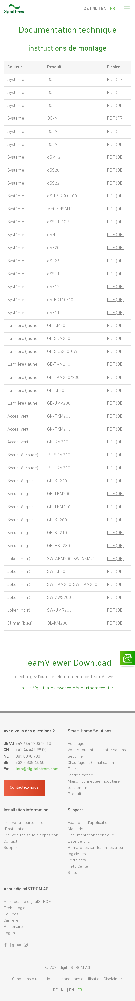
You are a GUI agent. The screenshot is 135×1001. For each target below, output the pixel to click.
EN (103, 8)
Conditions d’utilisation (32, 979)
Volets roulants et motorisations (97, 750)
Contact (10, 841)
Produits (75, 794)
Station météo (80, 775)
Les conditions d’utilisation (78, 979)
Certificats (77, 860)
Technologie (14, 908)
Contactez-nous (24, 788)
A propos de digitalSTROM (28, 902)
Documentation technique (91, 835)
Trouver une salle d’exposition (31, 835)
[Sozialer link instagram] (26, 945)
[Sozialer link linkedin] (12, 945)
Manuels (75, 829)
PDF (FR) (115, 79)
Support (11, 848)
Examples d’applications (90, 823)
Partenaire (13, 927)
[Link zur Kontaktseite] (127, 658)
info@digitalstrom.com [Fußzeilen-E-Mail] (37, 769)
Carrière (11, 920)
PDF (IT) (114, 92)
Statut (73, 873)
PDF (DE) (115, 105)
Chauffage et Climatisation (91, 763)
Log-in (9, 933)
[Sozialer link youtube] (19, 945)
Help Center (79, 866)
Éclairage (76, 744)
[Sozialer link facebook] (5, 945)
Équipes (11, 914)
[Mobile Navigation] (126, 8)
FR (112, 8)
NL (95, 8)
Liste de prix (79, 841)
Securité (75, 756)
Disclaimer (112, 979)
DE (86, 8)
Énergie (75, 769)
